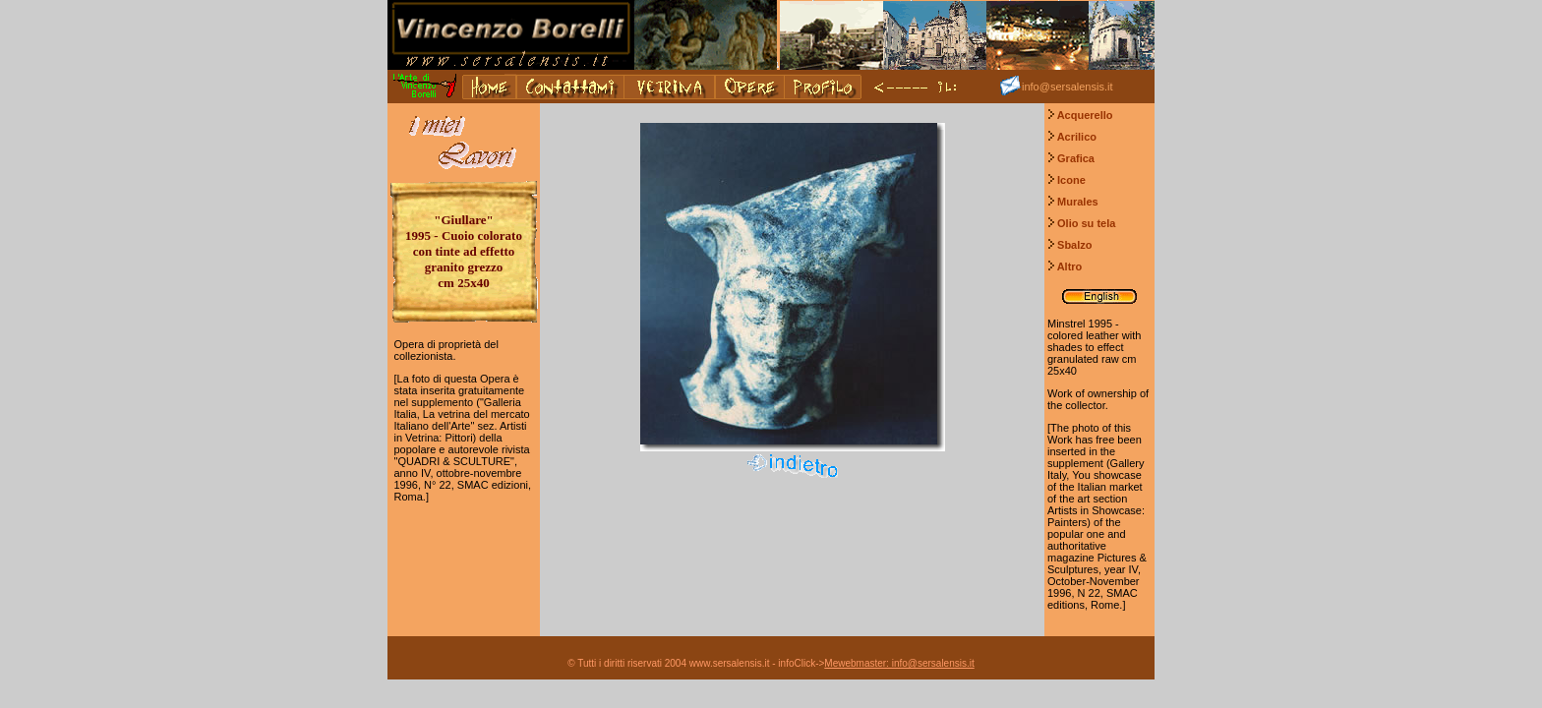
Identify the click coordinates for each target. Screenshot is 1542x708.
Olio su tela (1086, 223)
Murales (1077, 201)
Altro (1070, 266)
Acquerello (1085, 115)
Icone (1071, 180)
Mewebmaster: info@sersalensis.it (899, 663)
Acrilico (1077, 137)
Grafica (1076, 158)
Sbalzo (1074, 245)
